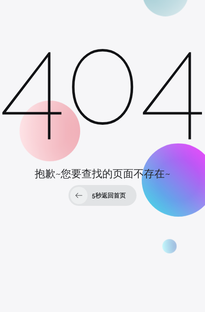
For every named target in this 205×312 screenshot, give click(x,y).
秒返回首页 (98, 195)
